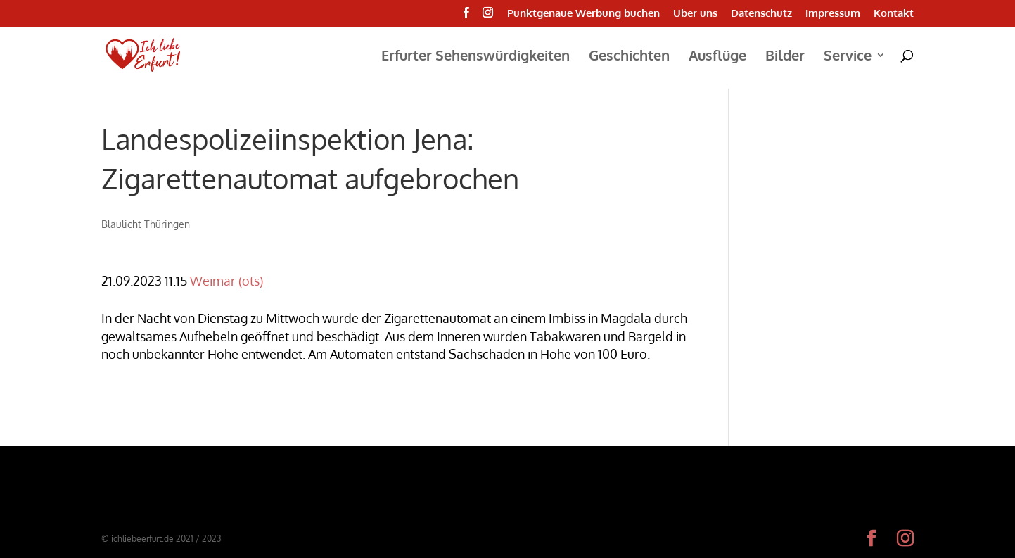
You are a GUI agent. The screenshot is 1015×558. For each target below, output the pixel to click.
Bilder (785, 57)
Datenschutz (761, 14)
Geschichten (629, 57)
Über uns (695, 14)
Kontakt (894, 14)
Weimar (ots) (226, 280)
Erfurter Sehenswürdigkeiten (475, 57)
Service (848, 57)
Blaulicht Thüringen (145, 224)
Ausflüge (717, 57)
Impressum (832, 14)
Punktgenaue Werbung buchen (583, 14)
